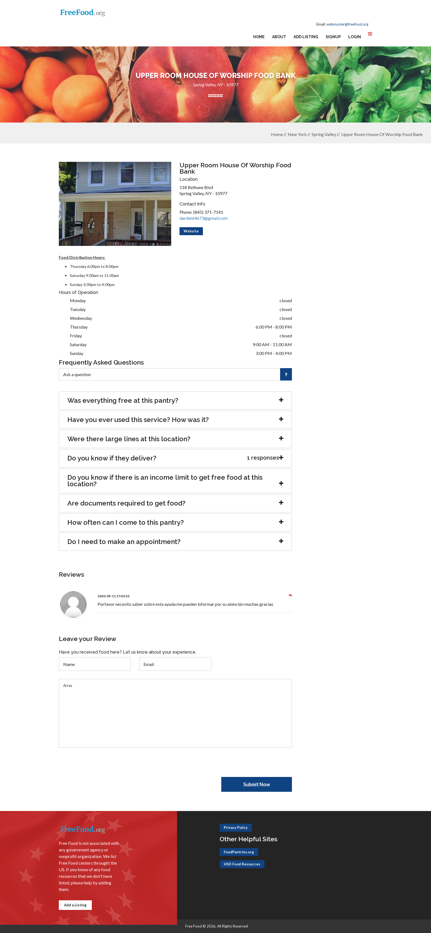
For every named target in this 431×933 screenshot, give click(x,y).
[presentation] (100, 766)
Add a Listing (75, 905)
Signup (333, 37)
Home (259, 37)
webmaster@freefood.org (347, 24)
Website (191, 231)
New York (297, 134)
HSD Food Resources (242, 864)
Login (354, 37)
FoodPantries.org (239, 852)
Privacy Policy (236, 827)
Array (175, 713)
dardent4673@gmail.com (203, 218)
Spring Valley (324, 134)
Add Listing (306, 37)
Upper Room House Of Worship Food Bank (382, 134)
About (279, 37)
